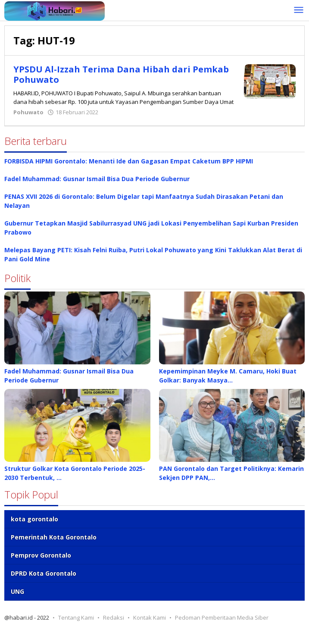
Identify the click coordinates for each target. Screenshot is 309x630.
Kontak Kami (149, 617)
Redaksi (113, 617)
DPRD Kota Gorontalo (43, 573)
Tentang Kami (76, 617)
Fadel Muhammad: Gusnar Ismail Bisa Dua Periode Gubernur (97, 179)
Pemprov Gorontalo (41, 555)
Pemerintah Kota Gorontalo (54, 537)
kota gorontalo (34, 519)
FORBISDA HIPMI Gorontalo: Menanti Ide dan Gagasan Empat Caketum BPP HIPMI (128, 161)
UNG (17, 591)
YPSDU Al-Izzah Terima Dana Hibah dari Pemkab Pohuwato (121, 74)
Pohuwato (28, 112)
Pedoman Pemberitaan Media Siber (221, 617)
